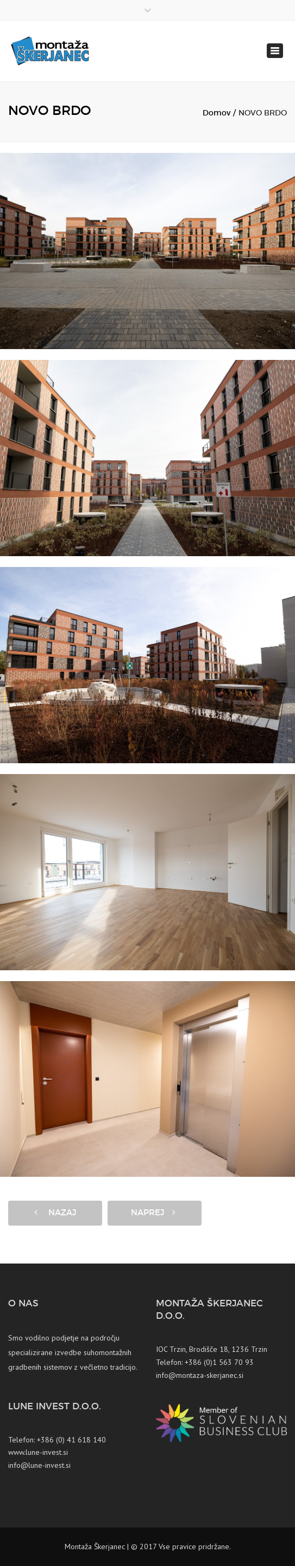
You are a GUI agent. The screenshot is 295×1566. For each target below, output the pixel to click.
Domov (216, 113)
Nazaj (55, 1212)
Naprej (153, 1212)
